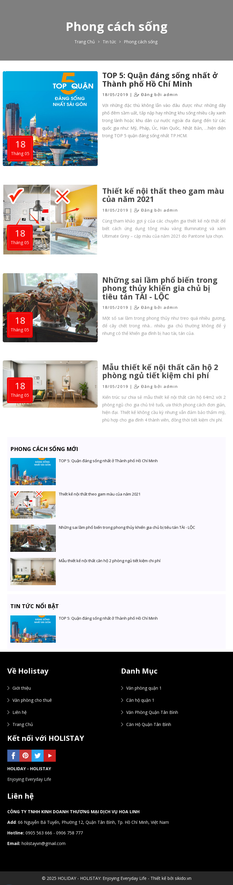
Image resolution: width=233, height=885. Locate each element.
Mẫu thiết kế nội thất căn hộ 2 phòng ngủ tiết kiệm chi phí (160, 380)
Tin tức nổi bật (34, 606)
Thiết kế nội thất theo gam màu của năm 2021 (163, 203)
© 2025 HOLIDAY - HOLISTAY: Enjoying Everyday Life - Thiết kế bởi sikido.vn (116, 878)
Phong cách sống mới (44, 448)
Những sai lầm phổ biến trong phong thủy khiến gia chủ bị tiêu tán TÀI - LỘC (160, 297)
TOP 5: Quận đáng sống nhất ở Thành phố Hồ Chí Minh (160, 79)
